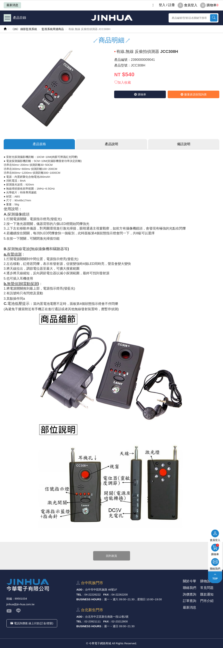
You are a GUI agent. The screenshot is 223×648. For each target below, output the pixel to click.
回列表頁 (111, 555)
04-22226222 (92, 594)
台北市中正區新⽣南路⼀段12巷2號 (107, 616)
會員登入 (187, 5)
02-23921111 (92, 621)
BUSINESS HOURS (88, 599)
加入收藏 (122, 82)
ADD (79, 589)
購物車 (209, 5)
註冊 (171, 5)
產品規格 (39, 144)
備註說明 (183, 144)
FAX (106, 594)
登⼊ (162, 5)
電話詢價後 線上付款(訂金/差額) (31, 623)
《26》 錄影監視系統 (24, 29)
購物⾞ (140, 94)
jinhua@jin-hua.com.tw (20, 604)
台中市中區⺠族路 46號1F (101, 589)
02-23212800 (119, 621)
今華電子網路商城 (111, 18)
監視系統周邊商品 (53, 29)
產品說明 (111, 144)
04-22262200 (119, 594)
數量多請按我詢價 (193, 94)
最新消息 (12, 5)
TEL (79, 594)
